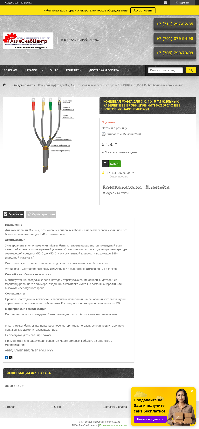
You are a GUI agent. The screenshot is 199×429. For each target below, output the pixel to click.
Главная (10, 70)
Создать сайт (12, 2)
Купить (114, 163)
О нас (54, 70)
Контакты (73, 70)
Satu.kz (116, 421)
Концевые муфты (25, 85)
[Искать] (191, 70)
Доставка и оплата (104, 70)
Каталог (31, 70)
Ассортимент (143, 10)
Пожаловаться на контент (113, 425)
